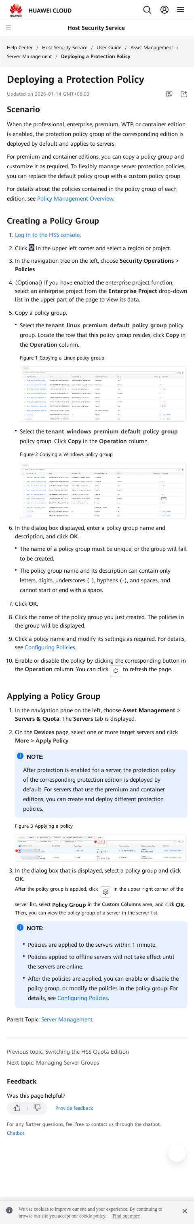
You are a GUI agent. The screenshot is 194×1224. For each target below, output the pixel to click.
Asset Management (152, 47)
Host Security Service (64, 47)
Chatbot (15, 1133)
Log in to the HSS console (47, 235)
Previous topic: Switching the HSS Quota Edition (68, 1051)
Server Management (29, 56)
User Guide (109, 47)
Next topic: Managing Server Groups (53, 1062)
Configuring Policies (50, 647)
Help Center (20, 47)
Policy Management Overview (75, 198)
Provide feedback (74, 1108)
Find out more (126, 1216)
